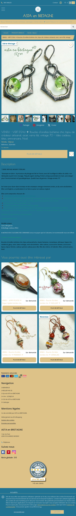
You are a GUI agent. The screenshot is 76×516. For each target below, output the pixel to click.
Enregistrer (38, 125)
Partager (24, 125)
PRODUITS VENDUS (18, 33)
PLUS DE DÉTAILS (34, 154)
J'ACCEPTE (57, 512)
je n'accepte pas (19, 512)
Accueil (6, 33)
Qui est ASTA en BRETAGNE (10, 393)
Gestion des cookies (7, 420)
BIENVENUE (5, 388)
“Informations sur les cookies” (46, 505)
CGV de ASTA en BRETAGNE (10, 399)
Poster (52, 125)
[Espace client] (60, 2)
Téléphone (5, 442)
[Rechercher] (73, 26)
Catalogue (5, 402)
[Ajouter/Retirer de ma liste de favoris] (71, 154)
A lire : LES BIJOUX (7, 396)
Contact (55, 3)
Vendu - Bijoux (32, 33)
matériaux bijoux (14, 237)
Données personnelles (8, 423)
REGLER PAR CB (6, 391)
